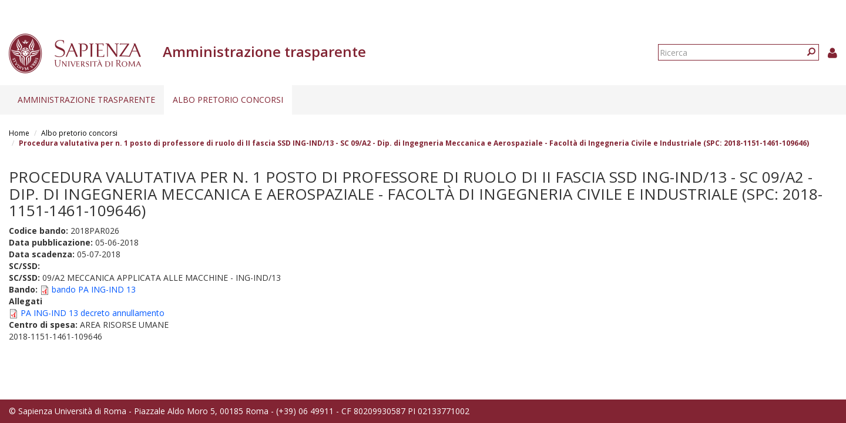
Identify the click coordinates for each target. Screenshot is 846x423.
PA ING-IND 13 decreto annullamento (92, 312)
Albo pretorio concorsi (228, 99)
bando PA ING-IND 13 (94, 289)
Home (19, 133)
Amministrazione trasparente (86, 99)
